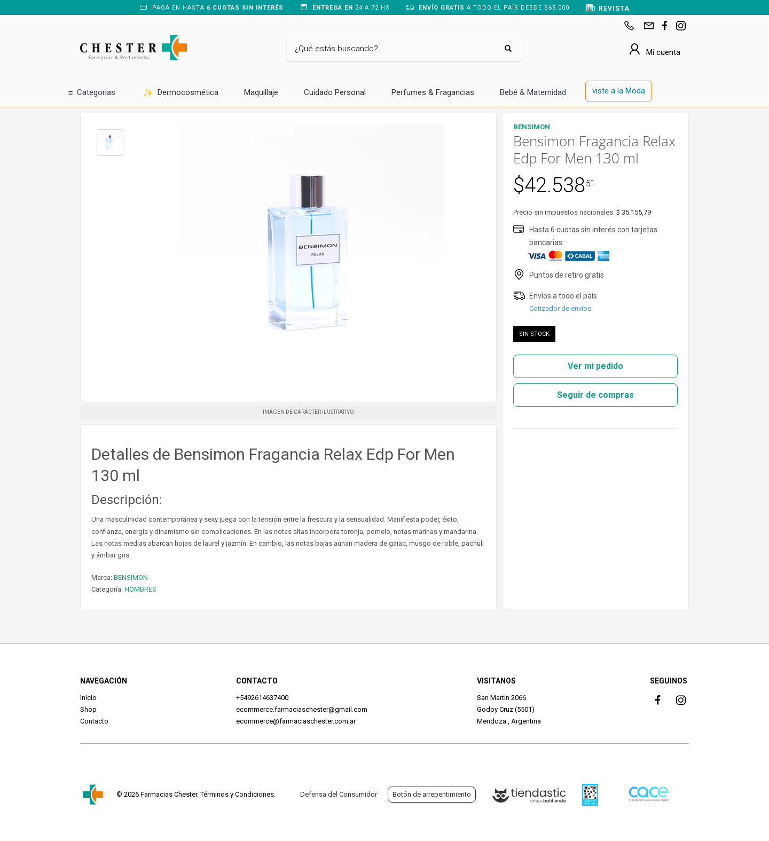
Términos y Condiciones (237, 794)
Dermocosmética (180, 93)
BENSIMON (131, 577)
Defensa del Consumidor (338, 794)
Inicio (88, 698)
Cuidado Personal (335, 92)
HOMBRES (140, 589)
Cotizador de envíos (560, 308)
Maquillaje (261, 92)
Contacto (94, 721)
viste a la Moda (618, 91)
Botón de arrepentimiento (432, 794)
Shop (88, 709)
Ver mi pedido (595, 366)
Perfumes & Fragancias (432, 92)
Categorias (92, 93)
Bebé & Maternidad (533, 92)
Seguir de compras (595, 395)
